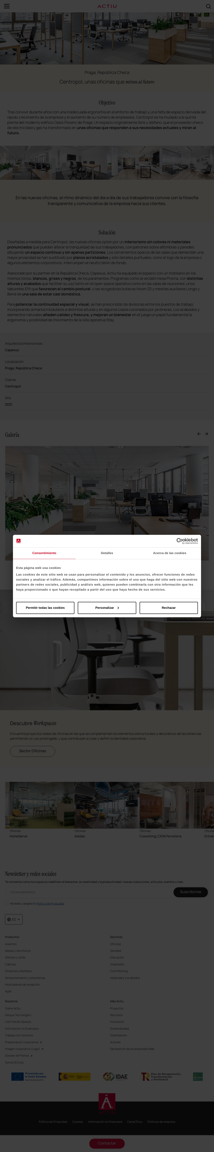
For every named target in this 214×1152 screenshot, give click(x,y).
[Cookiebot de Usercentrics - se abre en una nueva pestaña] (179, 541)
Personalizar (107, 607)
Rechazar (169, 607)
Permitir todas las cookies (45, 607)
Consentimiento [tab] (44, 553)
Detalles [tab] (107, 553)
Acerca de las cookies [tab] (169, 553)
